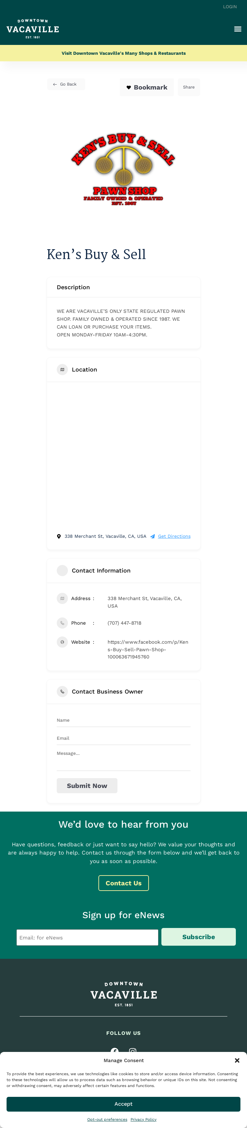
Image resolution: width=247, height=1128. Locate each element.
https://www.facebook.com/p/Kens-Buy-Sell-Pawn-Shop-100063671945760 (148, 649)
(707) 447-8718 (124, 623)
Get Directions (170, 536)
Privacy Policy (143, 1119)
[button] (237, 1060)
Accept (123, 1104)
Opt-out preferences (107, 1119)
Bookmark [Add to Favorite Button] (146, 87)
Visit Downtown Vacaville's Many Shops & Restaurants (124, 53)
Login (230, 6)
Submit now (87, 786)
